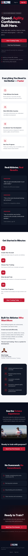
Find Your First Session (14, 45)
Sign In (16, 2)
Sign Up (23, 2)
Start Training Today (14, 40)
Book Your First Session (14, 449)
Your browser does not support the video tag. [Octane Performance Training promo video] (14, 432)
